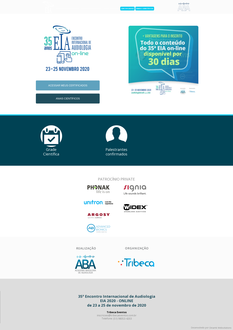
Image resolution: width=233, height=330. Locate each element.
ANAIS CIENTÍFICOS (68, 98)
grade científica (111, 8)
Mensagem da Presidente (67, 8)
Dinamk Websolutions (220, 327)
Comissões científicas (91, 8)
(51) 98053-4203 (122, 318)
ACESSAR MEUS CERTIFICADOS (67, 85)
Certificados (127, 8)
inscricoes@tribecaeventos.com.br (116, 315)
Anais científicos (144, 8)
